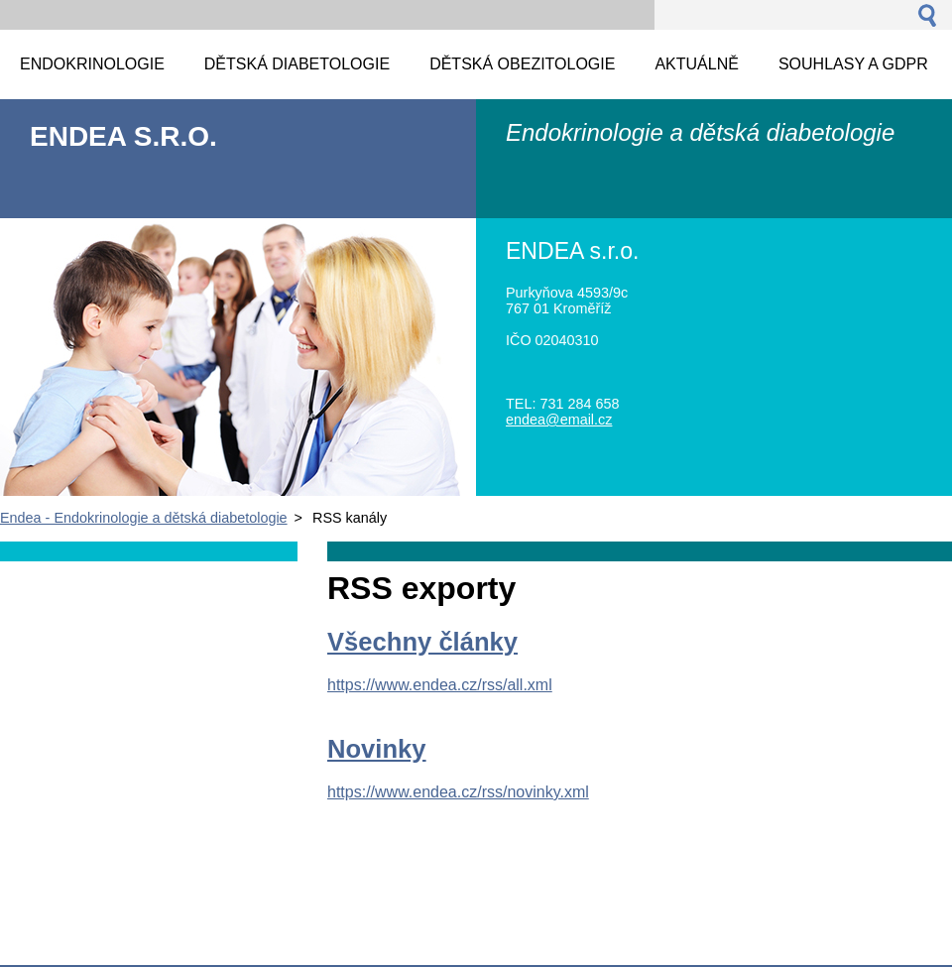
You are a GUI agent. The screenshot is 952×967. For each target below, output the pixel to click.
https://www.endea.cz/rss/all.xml (439, 684)
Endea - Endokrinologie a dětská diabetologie (144, 518)
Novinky (376, 749)
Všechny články (422, 642)
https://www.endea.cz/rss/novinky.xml (458, 792)
